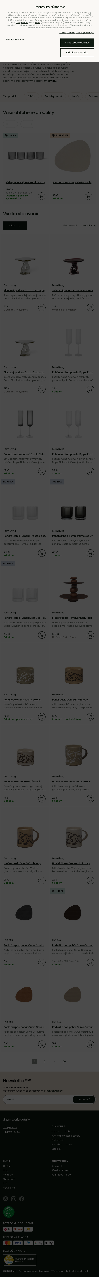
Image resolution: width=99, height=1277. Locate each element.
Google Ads (22, 22)
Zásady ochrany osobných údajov (76, 32)
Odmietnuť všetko (77, 52)
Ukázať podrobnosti (15, 39)
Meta (37, 22)
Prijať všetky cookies (77, 42)
